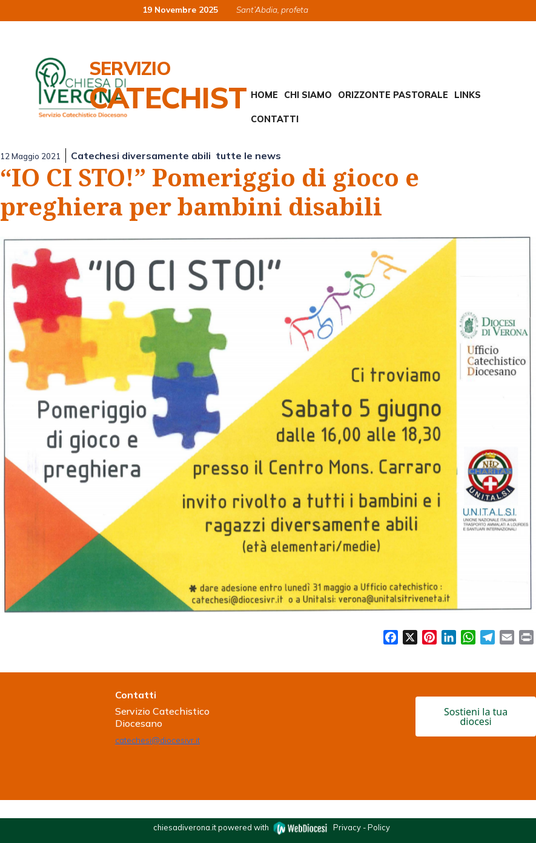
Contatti (275, 119)
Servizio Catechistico (191, 86)
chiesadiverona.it (184, 827)
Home (264, 95)
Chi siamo (308, 95)
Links (467, 95)
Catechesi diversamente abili (141, 155)
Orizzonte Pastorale (393, 95)
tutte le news (248, 155)
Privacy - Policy (361, 827)
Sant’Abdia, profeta (272, 9)
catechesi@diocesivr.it (157, 740)
